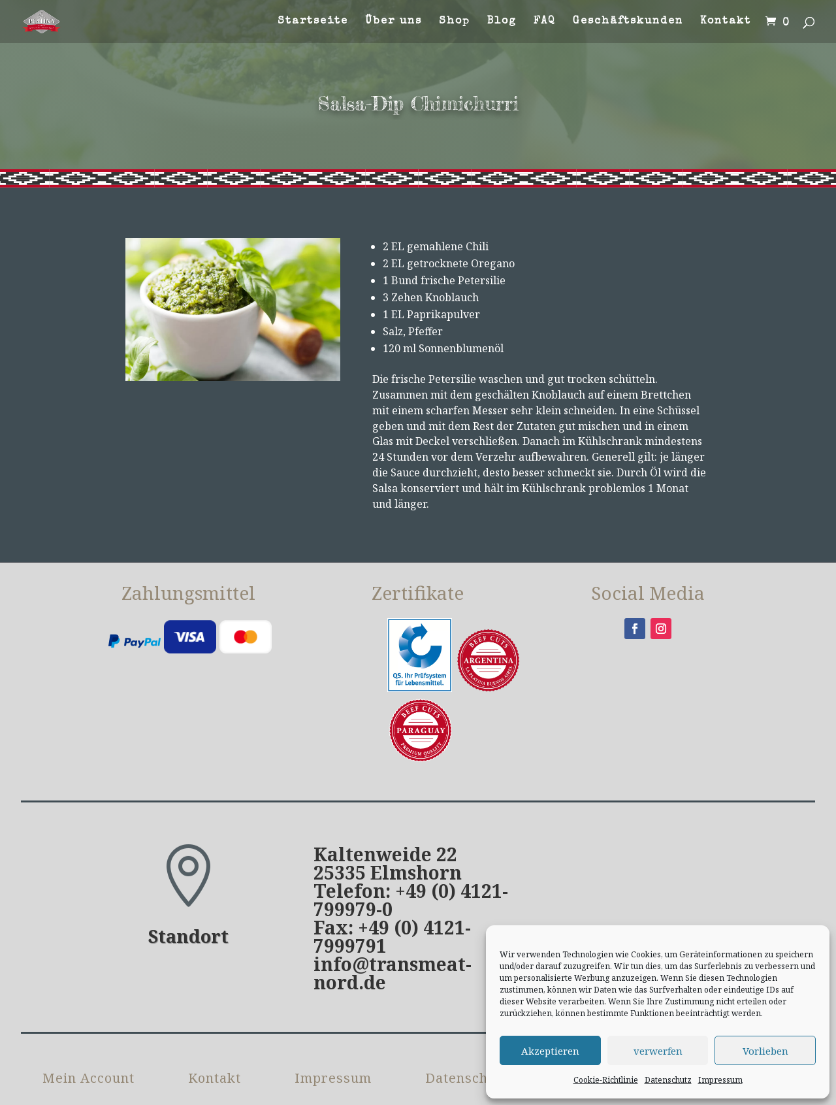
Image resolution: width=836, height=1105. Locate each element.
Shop (454, 22)
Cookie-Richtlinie (605, 1079)
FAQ (545, 22)
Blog (502, 22)
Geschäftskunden (628, 22)
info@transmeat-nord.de (393, 903)
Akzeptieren (550, 1050)
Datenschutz (668, 1079)
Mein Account (88, 1010)
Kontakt (725, 22)
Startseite (313, 22)
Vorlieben (765, 1050)
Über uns (393, 22)
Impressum (720, 1079)
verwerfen (658, 1050)
